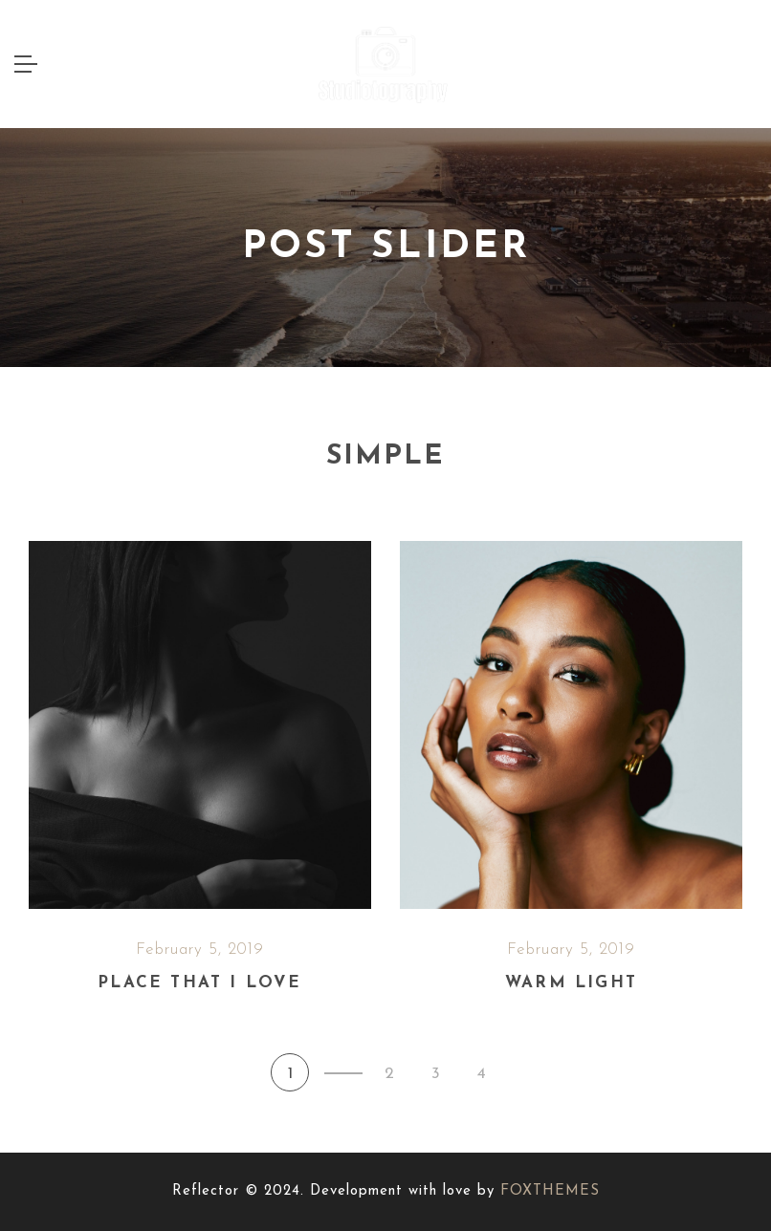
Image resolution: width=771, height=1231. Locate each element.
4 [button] (481, 1074)
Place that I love (199, 983)
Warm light (571, 983)
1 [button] (290, 1074)
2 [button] (389, 1074)
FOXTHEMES (550, 1191)
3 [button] (435, 1074)
